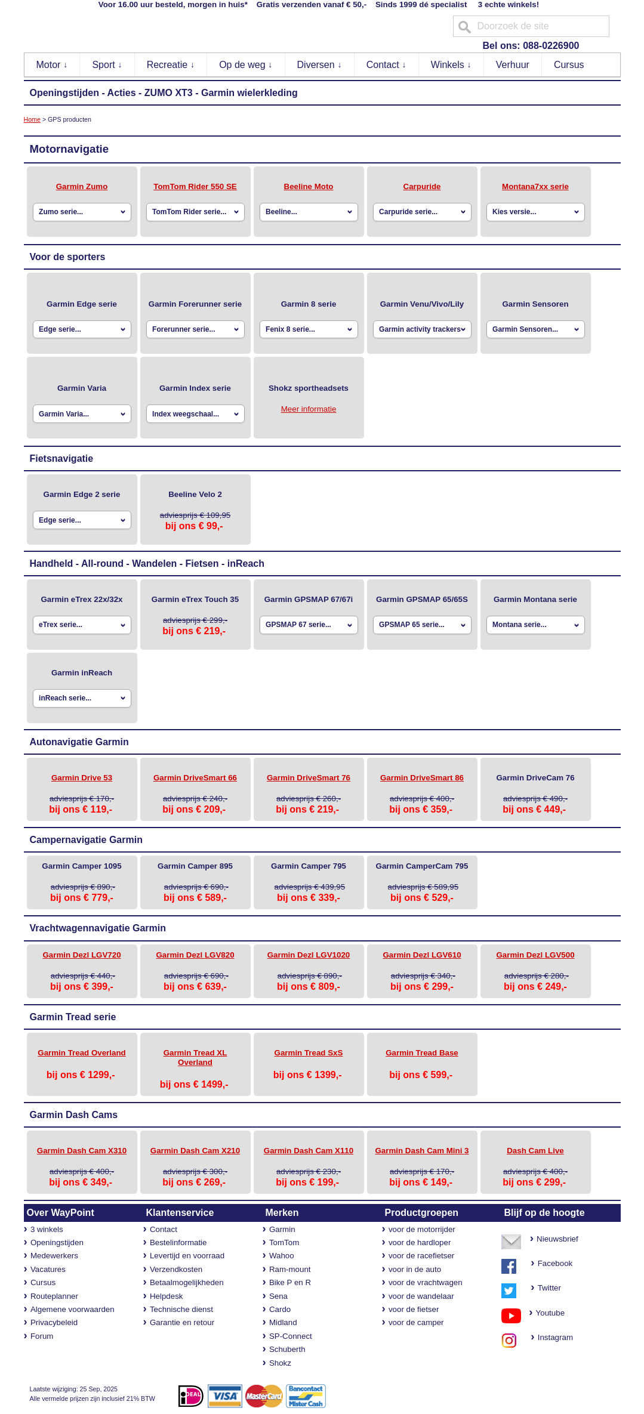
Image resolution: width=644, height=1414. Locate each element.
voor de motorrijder (422, 1229)
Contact (386, 64)
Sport (107, 64)
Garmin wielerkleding (249, 93)
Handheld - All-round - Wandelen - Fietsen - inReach (147, 563)
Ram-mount (290, 1269)
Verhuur (512, 65)
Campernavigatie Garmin (86, 840)
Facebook (555, 1263)
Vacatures (48, 1269)
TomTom (284, 1242)
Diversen (320, 64)
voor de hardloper (420, 1242)
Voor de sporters (68, 257)
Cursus (569, 65)
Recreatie (171, 64)
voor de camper (416, 1322)
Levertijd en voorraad (187, 1255)
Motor (52, 64)
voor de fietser (414, 1309)
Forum (42, 1336)
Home (32, 119)
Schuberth (287, 1349)
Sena (278, 1296)
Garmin (282, 1229)
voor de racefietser (421, 1255)
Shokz (280, 1363)
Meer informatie (309, 409)
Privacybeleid (54, 1322)
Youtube (546, 1312)
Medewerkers (54, 1255)
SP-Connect (290, 1336)
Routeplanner (54, 1296)
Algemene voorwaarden (72, 1309)
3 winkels (46, 1229)
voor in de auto (415, 1269)
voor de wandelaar (421, 1296)
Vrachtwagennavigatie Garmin (98, 928)
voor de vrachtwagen (426, 1282)
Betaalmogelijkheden (187, 1282)
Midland (283, 1322)
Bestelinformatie (178, 1242)
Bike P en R (290, 1282)
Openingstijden (64, 93)
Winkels (451, 64)
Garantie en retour (182, 1322)
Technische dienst (181, 1309)
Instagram (552, 1337)
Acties (121, 93)
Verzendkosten (176, 1269)
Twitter (549, 1287)
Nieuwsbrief (557, 1238)
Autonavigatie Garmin (79, 742)
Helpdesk (166, 1296)
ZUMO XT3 (168, 93)
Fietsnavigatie (62, 458)
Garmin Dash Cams (74, 1115)
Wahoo (281, 1255)
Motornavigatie (69, 149)
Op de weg (246, 64)
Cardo (280, 1309)
